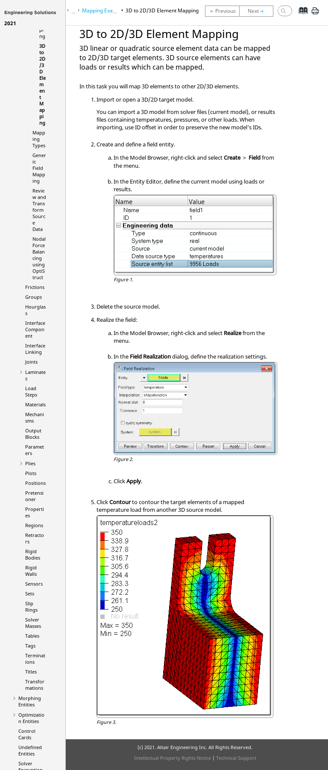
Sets (29, 593)
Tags (30, 645)
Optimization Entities (31, 718)
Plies (30, 463)
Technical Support (236, 758)
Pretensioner (34, 496)
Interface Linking (35, 348)
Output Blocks (33, 433)
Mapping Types (38, 139)
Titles (31, 671)
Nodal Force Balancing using (39, 258)
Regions (34, 525)
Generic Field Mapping (39, 168)
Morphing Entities (29, 701)
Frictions (34, 287)
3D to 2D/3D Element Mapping (42, 84)
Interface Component (35, 329)
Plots (30, 473)
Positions (35, 483)
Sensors (34, 583)
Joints (31, 362)
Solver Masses (33, 622)
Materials (35, 404)
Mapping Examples (104, 10)
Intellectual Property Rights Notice (172, 758)
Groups (33, 297)
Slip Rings (31, 606)
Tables (32, 636)
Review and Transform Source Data (39, 209)
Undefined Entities (30, 750)
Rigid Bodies (32, 554)
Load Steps (31, 391)
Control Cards (26, 734)
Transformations (34, 684)
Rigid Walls (31, 570)
